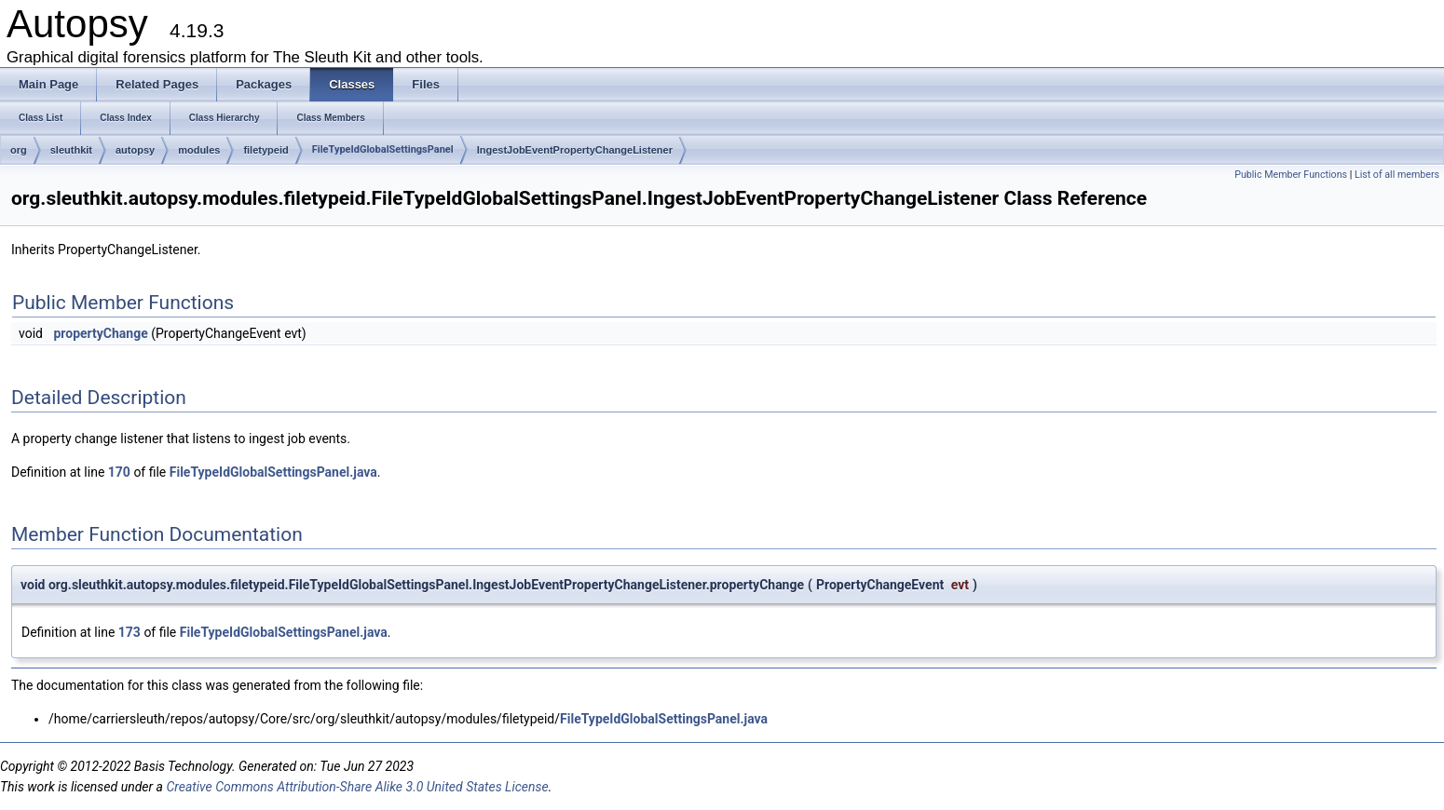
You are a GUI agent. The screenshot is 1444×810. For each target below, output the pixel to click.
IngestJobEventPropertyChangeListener (575, 149)
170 (119, 472)
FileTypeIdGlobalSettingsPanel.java (273, 472)
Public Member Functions (1290, 175)
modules (199, 149)
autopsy (135, 149)
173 (129, 632)
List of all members (1397, 175)
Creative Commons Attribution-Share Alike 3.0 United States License (357, 786)
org (18, 149)
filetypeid (265, 149)
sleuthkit (71, 149)
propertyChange (100, 333)
